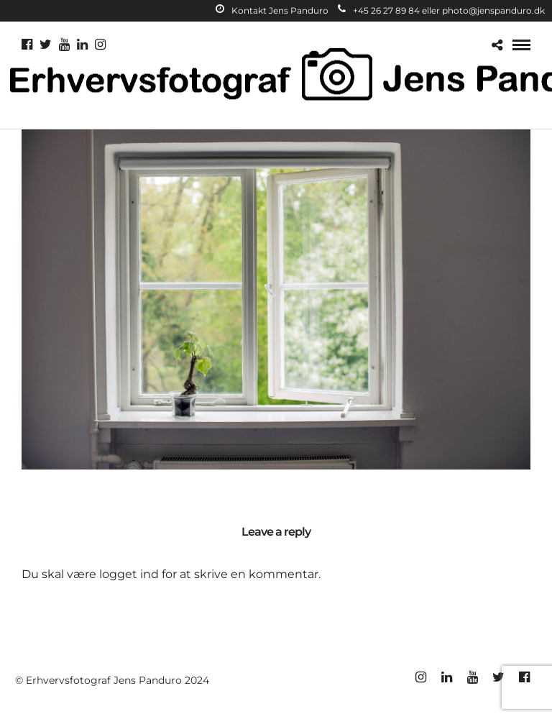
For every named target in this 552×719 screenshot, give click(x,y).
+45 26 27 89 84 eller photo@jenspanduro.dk (441, 10)
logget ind (129, 574)
